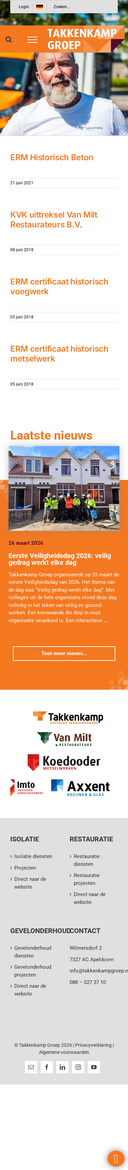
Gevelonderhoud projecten (32, 971)
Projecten (25, 868)
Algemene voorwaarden (64, 1052)
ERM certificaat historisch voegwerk (59, 286)
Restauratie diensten (87, 860)
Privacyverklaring (93, 1045)
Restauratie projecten (87, 879)
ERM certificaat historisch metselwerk (59, 354)
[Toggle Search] (8, 39)
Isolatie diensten (33, 856)
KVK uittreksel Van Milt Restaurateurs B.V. (53, 219)
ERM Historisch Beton (52, 157)
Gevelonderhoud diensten (32, 952)
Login (24, 6)
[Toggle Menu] (30, 40)
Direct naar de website (30, 883)
